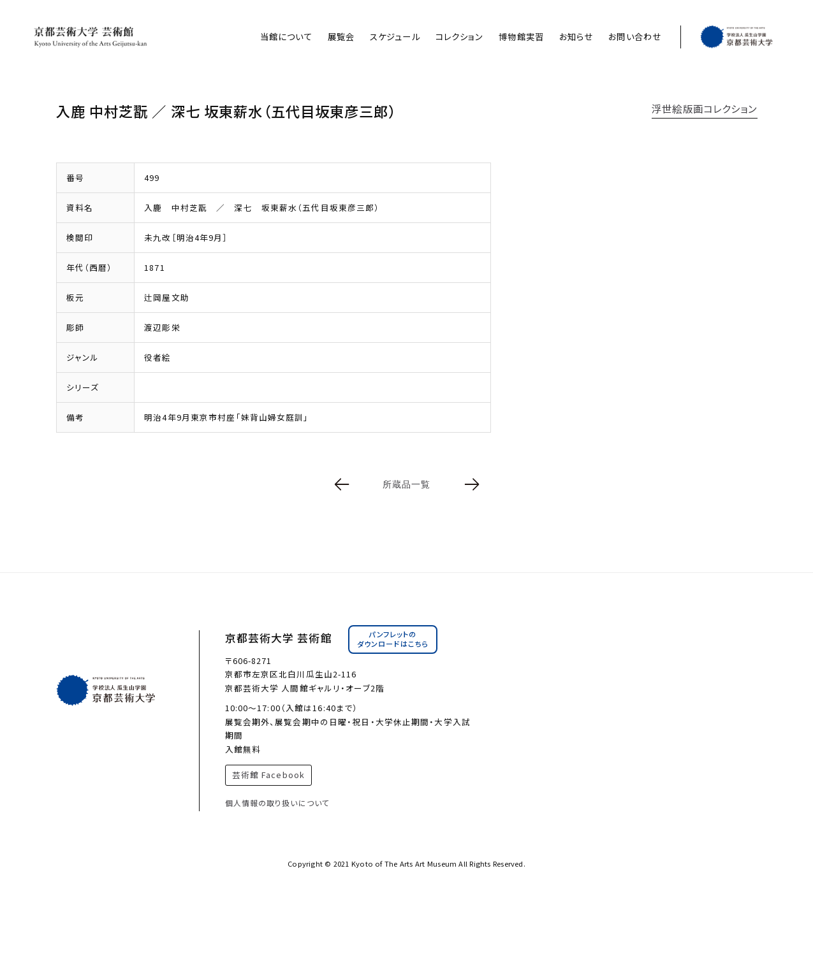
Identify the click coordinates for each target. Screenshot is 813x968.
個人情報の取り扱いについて (277, 802)
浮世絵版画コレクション (704, 108)
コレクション (460, 37)
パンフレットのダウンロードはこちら (392, 639)
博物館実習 (521, 37)
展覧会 (341, 37)
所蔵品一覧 (407, 484)
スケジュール (395, 37)
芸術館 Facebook (268, 775)
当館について (286, 37)
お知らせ (576, 37)
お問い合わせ (634, 37)
